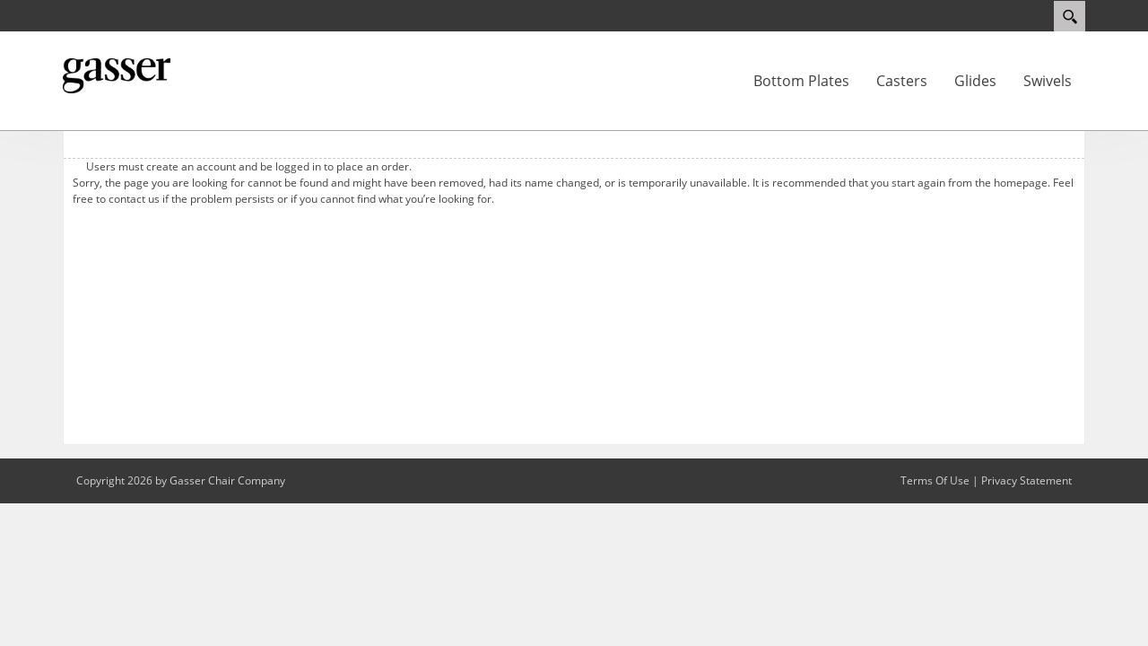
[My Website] (116, 74)
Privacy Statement (1026, 480)
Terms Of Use (935, 480)
